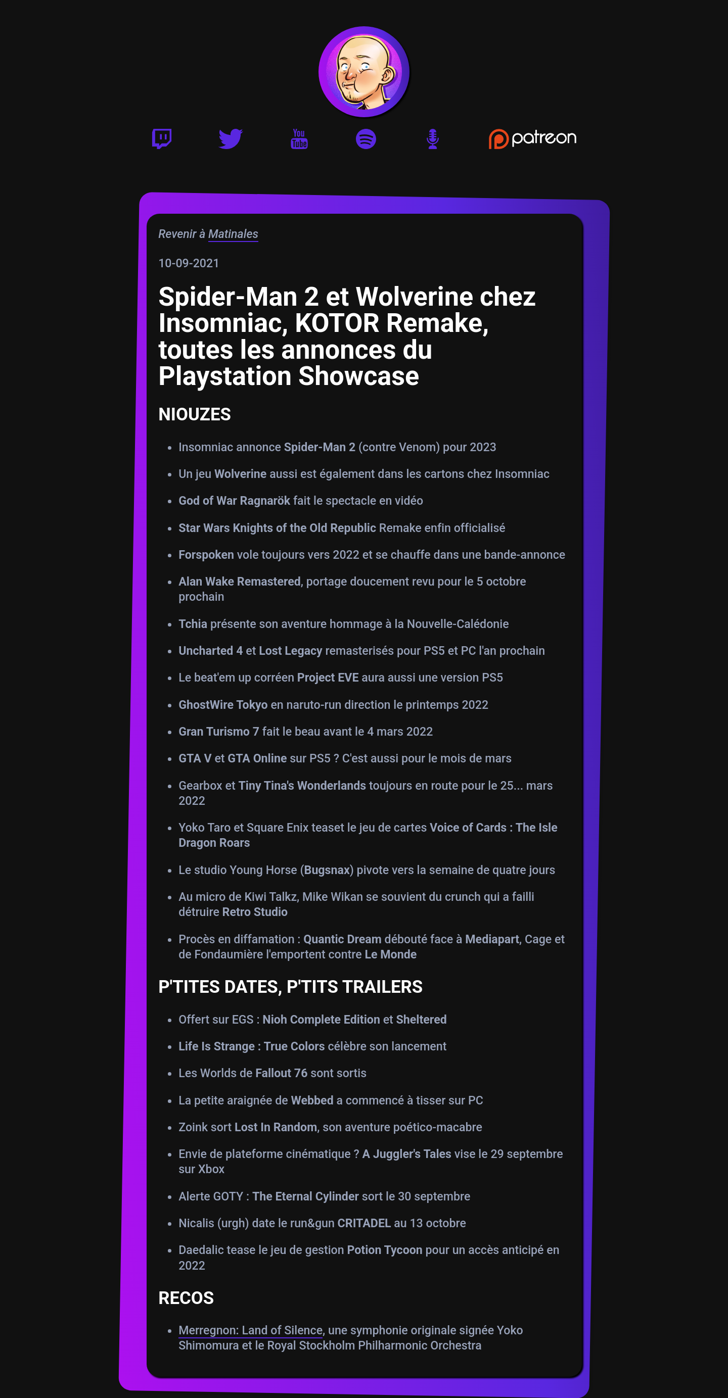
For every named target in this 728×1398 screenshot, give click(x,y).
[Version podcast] (433, 142)
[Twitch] (162, 142)
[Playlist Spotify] (366, 142)
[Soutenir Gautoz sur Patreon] (532, 142)
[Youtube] (299, 142)
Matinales (233, 234)
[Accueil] (364, 71)
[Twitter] (230, 142)
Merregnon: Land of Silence (250, 1330)
